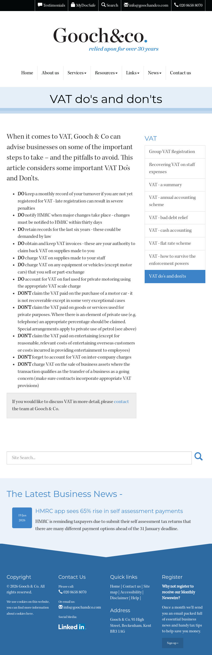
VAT (151, 138)
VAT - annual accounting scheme (172, 201)
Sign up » (172, 643)
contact (121, 402)
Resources (106, 73)
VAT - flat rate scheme (170, 243)
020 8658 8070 (188, 5)
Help (135, 598)
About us (50, 73)
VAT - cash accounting (170, 230)
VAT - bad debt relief (168, 218)
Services (77, 73)
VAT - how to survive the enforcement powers (172, 260)
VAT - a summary (165, 185)
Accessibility (131, 592)
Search (109, 5)
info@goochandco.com (146, 5)
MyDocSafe (83, 5)
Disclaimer (119, 598)
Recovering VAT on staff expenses (172, 168)
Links (132, 73)
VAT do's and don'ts (167, 276)
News (154, 73)
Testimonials (51, 5)
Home (27, 73)
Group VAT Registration (172, 152)
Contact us (180, 73)
